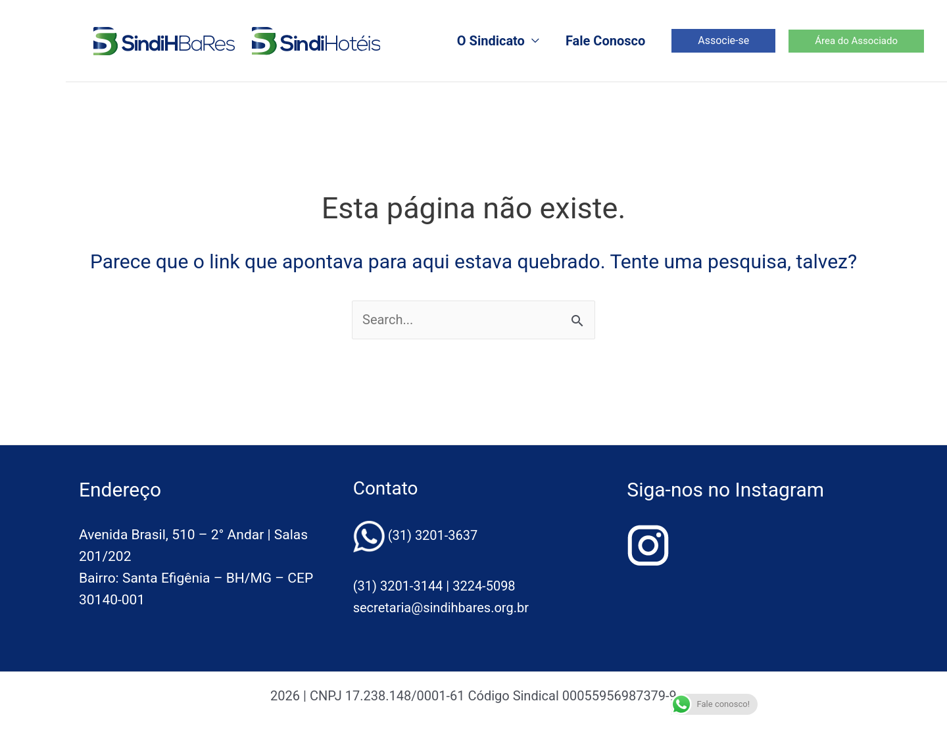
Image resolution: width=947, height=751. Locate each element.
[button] (723, 41)
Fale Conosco (605, 41)
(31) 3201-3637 (433, 535)
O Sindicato (491, 41)
